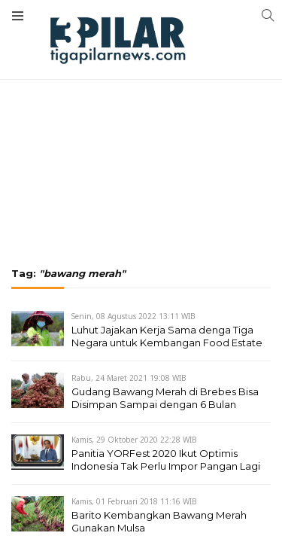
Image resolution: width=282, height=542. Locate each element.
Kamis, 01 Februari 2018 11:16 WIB (134, 501)
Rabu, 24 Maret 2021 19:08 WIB (128, 378)
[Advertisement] (141, 101)
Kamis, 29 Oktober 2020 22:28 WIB (134, 439)
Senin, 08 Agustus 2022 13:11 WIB (133, 316)
